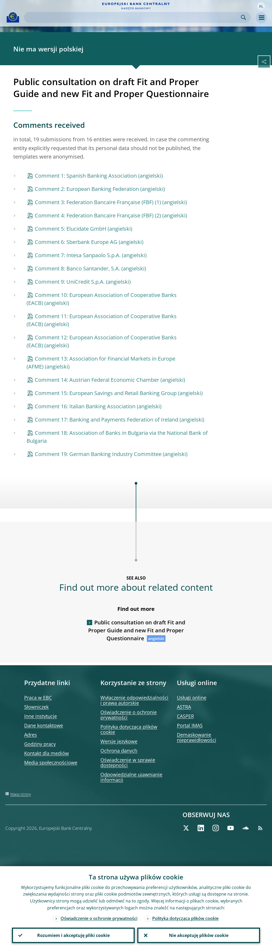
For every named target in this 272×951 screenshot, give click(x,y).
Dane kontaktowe (43, 725)
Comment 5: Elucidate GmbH (70, 228)
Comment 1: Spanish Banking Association (86, 175)
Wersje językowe (118, 741)
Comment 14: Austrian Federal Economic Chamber (97, 379)
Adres (30, 734)
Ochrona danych (118, 750)
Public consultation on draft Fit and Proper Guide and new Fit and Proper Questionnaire (136, 630)
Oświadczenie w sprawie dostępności (127, 762)
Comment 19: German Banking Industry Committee (98, 454)
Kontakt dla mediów (46, 753)
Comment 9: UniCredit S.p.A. (70, 281)
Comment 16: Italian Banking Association (85, 406)
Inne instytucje (40, 716)
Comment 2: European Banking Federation (87, 188)
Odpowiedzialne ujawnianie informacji (131, 777)
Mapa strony (20, 794)
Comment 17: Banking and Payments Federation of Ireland (106, 419)
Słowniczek (36, 707)
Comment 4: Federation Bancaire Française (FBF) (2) (98, 215)
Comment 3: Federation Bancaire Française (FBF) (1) (98, 202)
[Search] (133, 17)
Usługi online (191, 697)
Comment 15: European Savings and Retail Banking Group (106, 393)
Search (243, 17)
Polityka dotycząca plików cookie (128, 729)
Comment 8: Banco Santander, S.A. (77, 268)
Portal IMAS (190, 725)
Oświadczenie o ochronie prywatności (128, 715)
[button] (261, 6)
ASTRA (184, 707)
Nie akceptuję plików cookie (198, 935)
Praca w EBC (38, 697)
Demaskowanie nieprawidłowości (196, 737)
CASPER (185, 716)
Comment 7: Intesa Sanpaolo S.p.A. (78, 255)
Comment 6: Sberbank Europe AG (76, 242)
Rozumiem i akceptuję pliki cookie (73, 935)
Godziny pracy (40, 744)
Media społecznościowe (50, 762)
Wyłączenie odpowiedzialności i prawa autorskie (134, 700)
